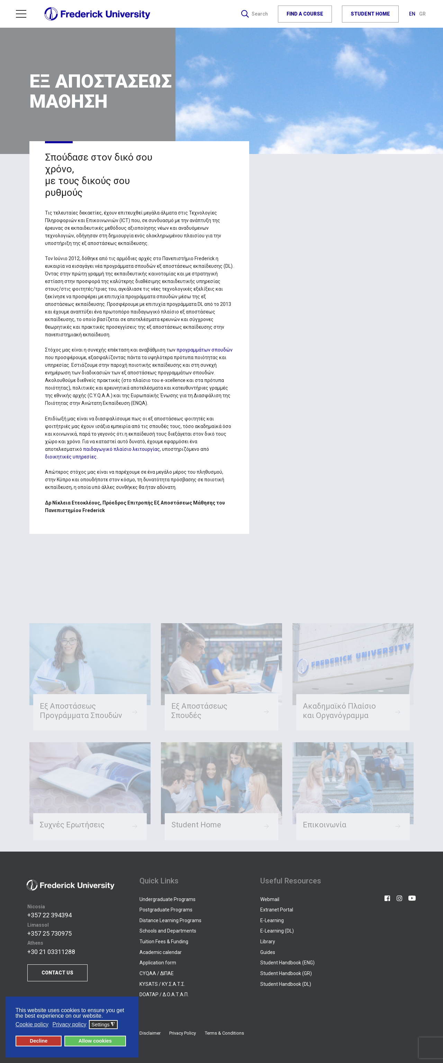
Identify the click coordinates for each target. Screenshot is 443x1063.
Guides (267, 952)
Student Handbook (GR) (286, 973)
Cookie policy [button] (32, 1024)
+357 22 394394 (49, 915)
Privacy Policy (182, 1033)
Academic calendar (160, 952)
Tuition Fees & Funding (163, 941)
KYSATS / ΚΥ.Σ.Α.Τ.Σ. (162, 984)
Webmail (269, 899)
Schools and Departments (167, 931)
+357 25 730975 (49, 933)
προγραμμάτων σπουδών (205, 350)
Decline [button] (38, 1041)
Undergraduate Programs (167, 899)
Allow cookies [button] (95, 1041)
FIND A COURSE (305, 14)
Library (267, 941)
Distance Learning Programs (170, 920)
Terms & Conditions (224, 1033)
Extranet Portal (276, 909)
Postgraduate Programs (165, 909)
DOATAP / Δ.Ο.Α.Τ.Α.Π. (164, 994)
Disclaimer (150, 1033)
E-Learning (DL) (277, 931)
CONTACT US (57, 972)
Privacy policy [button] (70, 1024)
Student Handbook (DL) (285, 984)
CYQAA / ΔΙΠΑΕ (156, 973)
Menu (21, 14)
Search (254, 14)
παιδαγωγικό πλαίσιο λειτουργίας (121, 449)
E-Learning (272, 920)
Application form (157, 962)
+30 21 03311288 (51, 951)
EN (412, 14)
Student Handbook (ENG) (287, 962)
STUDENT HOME (370, 14)
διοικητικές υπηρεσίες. (71, 457)
